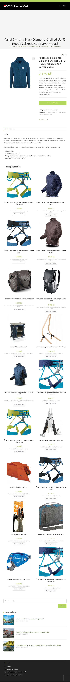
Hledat (62, 606)
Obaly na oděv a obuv (55, 307)
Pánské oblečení (47, 114)
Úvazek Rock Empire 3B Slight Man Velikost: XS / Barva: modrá (51, 580)
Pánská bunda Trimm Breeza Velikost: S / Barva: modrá (18, 393)
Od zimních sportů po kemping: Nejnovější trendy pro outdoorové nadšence (35, 639)
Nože (47, 447)
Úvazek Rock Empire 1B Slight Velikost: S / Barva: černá (19, 251)
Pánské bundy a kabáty (56, 211)
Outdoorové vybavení (25, 353)
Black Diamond (43, 120)
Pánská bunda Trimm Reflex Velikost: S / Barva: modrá (51, 203)
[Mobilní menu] (62, 5)
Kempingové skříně (14, 353)
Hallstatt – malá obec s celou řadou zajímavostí (27, 617)
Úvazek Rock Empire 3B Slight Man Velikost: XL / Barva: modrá (51, 393)
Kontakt (9, 659)
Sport (23, 211)
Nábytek (61, 353)
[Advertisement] (35, 24)
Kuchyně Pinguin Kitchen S (19, 347)
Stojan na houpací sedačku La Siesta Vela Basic (51, 347)
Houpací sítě (56, 353)
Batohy (40, 541)
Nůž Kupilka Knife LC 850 (18, 534)
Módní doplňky (45, 307)
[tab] (6, 129)
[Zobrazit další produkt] (65, 55)
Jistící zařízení (23, 586)
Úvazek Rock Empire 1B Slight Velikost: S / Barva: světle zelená (19, 203)
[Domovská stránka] (9, 46)
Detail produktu (52, 103)
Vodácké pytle (27, 305)
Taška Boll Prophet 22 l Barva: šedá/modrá (51, 534)
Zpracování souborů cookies (14, 667)
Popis (6, 129)
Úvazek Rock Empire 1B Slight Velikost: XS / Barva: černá (51, 488)
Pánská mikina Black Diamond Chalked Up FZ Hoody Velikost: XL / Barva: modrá (39, 46)
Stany (28, 494)
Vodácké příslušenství (18, 305)
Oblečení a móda (56, 112)
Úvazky (26, 211)
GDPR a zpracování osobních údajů (16, 664)
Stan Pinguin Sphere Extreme (19, 487)
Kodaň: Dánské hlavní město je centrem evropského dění (30, 628)
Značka (12, 129)
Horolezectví (18, 211)
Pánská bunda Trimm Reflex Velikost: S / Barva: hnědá (51, 251)
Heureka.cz (48, 112)
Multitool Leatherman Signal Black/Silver (51, 440)
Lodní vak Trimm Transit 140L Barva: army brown (19, 299)
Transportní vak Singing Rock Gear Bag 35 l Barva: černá (51, 300)
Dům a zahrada (43, 353)
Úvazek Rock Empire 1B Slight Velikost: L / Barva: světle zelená (19, 441)
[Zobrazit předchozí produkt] (62, 55)
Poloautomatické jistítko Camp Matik (18, 579)
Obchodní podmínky (12, 662)
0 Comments (22, 619)
